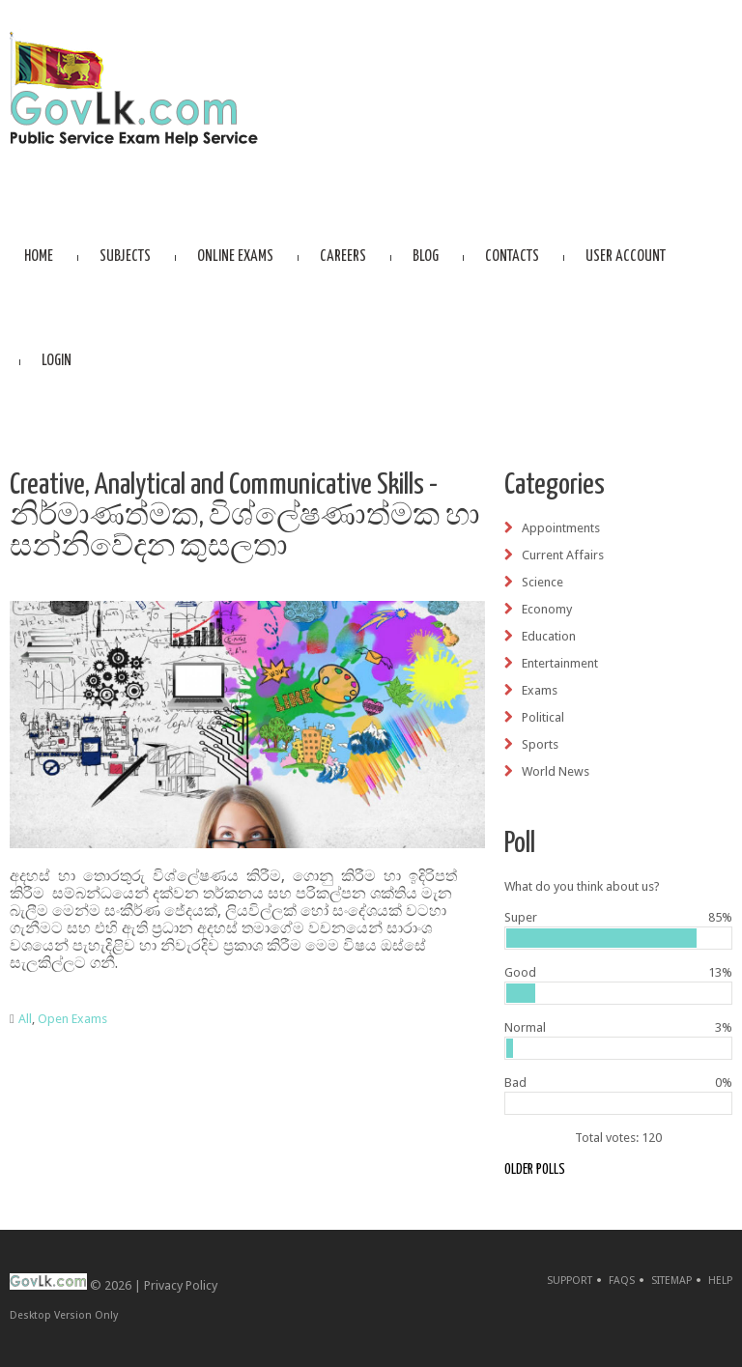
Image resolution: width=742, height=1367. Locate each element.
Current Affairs (563, 555)
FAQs (622, 1280)
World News (555, 771)
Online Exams (235, 256)
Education (549, 636)
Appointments (561, 528)
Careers (343, 256)
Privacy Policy (180, 1285)
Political (543, 717)
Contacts (512, 256)
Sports (540, 744)
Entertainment (560, 663)
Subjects (125, 256)
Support (569, 1280)
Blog (426, 256)
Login (56, 361)
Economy (547, 609)
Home (38, 256)
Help (720, 1280)
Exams (539, 690)
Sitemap (671, 1280)
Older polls (534, 1169)
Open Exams (72, 1018)
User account (625, 256)
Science (542, 582)
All (25, 1018)
